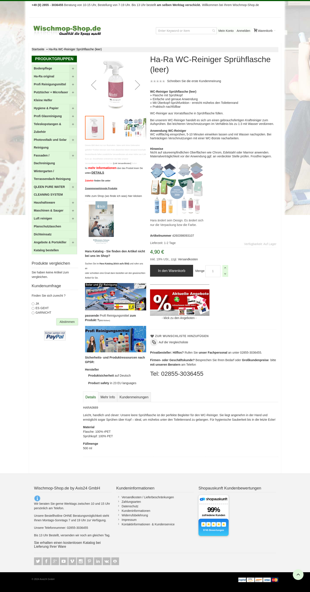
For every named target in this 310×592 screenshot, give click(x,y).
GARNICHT (43, 312)
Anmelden (243, 30)
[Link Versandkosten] (122, 163)
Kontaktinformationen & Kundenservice (148, 524)
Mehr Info (108, 397)
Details (90, 397)
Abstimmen (67, 322)
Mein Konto (226, 30)
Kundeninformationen (136, 510)
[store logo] (68, 30)
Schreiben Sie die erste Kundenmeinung (194, 81)
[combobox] (186, 30)
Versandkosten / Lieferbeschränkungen (148, 497)
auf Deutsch (109, 375)
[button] (93, 84)
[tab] (90, 397)
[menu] (54, 159)
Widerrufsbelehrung (135, 515)
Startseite (38, 49)
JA (37, 303)
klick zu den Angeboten (179, 318)
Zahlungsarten (131, 501)
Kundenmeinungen (133, 397)
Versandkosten (187, 259)
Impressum (129, 519)
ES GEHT (42, 308)
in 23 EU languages (112, 383)
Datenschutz (130, 506)
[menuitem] (54, 68)
